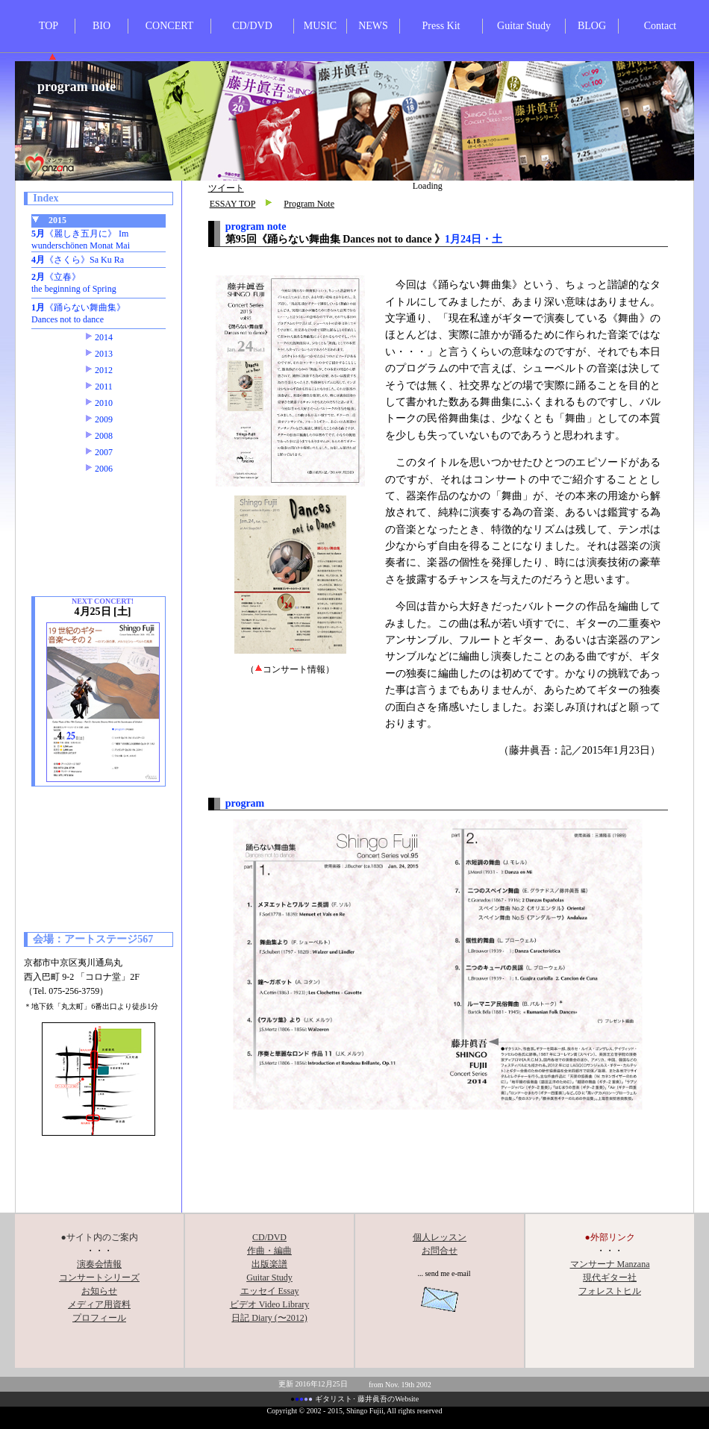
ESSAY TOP (233, 203)
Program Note (309, 203)
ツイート (226, 188)
